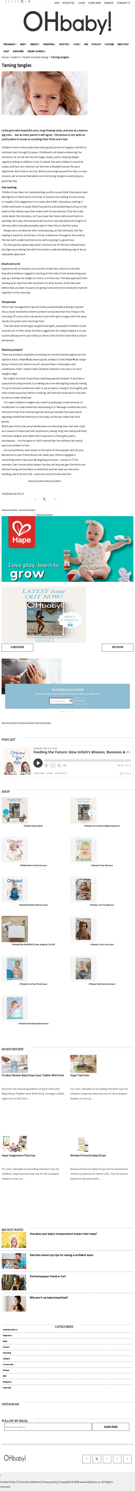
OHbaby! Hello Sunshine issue (102, 984)
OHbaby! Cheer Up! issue (102, 865)
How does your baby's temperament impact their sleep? (63, 1234)
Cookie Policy (7, 1482)
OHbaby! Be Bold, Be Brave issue (33, 905)
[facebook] (86, 1459)
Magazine (7, 1381)
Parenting (49, 44)
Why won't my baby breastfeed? (49, 1297)
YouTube (109, 44)
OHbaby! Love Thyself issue (102, 905)
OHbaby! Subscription (33, 825)
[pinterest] (117, 1459)
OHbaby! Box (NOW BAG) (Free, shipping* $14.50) (33, 944)
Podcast (96, 44)
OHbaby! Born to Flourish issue (33, 865)
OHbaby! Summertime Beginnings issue (102, 825)
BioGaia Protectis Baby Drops (88, 1155)
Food (77, 44)
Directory (122, 44)
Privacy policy (50, 1482)
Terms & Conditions (28, 1482)
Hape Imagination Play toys (18, 1155)
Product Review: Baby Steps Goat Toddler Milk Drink (33, 1075)
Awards (109, 3)
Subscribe (94, 3)
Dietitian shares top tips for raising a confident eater (61, 1255)
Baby (23, 44)
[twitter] (21, 1)
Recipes (6, 1370)
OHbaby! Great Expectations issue (33, 1023)
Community (8, 1364)
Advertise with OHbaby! (10, 723)
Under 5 (35, 44)
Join (56, 3)
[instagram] (107, 1459)
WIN (86, 44)
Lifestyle (64, 44)
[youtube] (127, 1459)
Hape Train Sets (79, 1075)
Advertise (68, 3)
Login (81, 3)
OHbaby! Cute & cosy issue (102, 944)
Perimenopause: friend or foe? (48, 1276)
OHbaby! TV (123, 3)
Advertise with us (10, 1329)
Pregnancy (10, 44)
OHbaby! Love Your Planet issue (33, 984)
